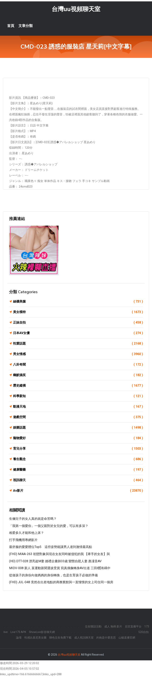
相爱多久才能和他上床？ (26, 533)
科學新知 (78, 396)
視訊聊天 (78, 480)
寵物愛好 (78, 438)
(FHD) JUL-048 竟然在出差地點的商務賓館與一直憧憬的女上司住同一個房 (61, 582)
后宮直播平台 (133, 626)
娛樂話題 (78, 427)
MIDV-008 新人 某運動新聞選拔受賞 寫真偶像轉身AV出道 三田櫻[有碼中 (59, 568)
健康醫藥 (78, 469)
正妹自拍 (78, 322)
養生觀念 (78, 459)
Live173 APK (18, 632)
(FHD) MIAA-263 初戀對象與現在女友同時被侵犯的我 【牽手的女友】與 (59, 554)
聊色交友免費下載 (60, 637)
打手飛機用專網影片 (23, 540)
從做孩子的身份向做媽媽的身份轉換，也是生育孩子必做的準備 (53, 575)
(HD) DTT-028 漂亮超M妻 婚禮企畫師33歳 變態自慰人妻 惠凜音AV (55, 561)
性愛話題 (78, 343)
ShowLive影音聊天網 (42, 632)
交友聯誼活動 (93, 626)
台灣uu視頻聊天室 (76, 9)
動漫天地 (78, 406)
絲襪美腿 (78, 301)
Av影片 (78, 490)
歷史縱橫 (78, 385)
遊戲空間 (78, 417)
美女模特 (78, 312)
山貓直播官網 (127, 637)
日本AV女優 (78, 333)
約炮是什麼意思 (106, 637)
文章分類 (25, 26)
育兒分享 (78, 448)
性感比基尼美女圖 (35, 637)
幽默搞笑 (78, 375)
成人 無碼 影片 (113, 626)
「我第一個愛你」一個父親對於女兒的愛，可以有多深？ (48, 526)
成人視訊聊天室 (84, 637)
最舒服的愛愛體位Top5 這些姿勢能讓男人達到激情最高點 (50, 547)
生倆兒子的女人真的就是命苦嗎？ (33, 519)
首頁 (10, 26)
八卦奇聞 (78, 364)
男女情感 (78, 354)
